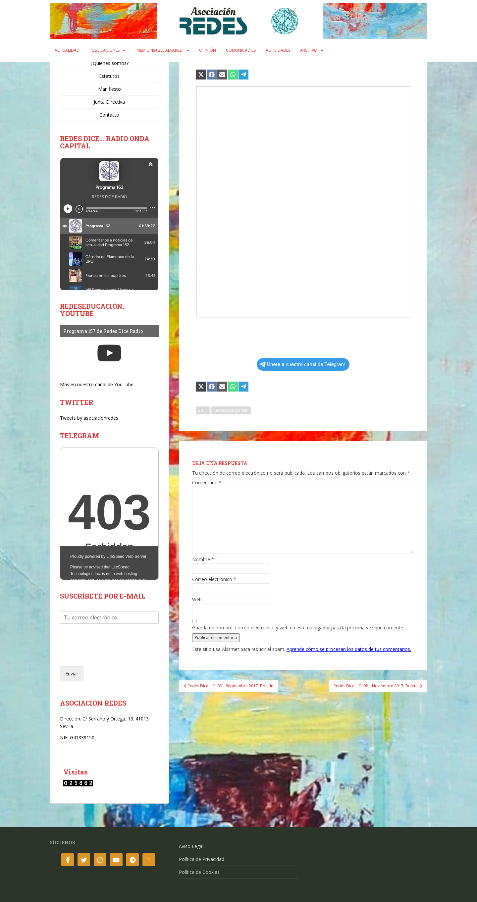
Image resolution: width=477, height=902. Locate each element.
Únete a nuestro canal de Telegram (302, 364)
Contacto (109, 115)
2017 (202, 410)
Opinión (207, 50)
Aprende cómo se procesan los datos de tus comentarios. (349, 649)
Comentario (207, 482)
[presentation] (110, 655)
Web (197, 599)
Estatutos (109, 76)
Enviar (71, 673)
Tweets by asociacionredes (89, 418)
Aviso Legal (191, 846)
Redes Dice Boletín (230, 410)
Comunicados (241, 50)
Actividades (278, 50)
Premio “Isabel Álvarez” (159, 50)
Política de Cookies (199, 872)
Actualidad (67, 50)
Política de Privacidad (201, 859)
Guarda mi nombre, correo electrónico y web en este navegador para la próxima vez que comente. (298, 627)
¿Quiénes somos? (109, 63)
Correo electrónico (214, 579)
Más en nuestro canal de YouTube (96, 384)
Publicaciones (104, 50)
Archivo (308, 50)
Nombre (203, 559)
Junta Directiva (109, 102)
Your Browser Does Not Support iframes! (109, 514)
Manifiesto (109, 89)
